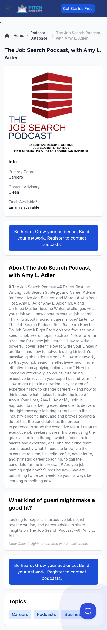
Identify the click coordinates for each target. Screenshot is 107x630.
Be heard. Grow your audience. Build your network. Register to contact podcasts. (54, 238)
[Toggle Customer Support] (88, 611)
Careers (20, 614)
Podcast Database (38, 35)
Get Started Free (77, 8)
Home (19, 35)
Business (74, 614)
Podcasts (46, 614)
